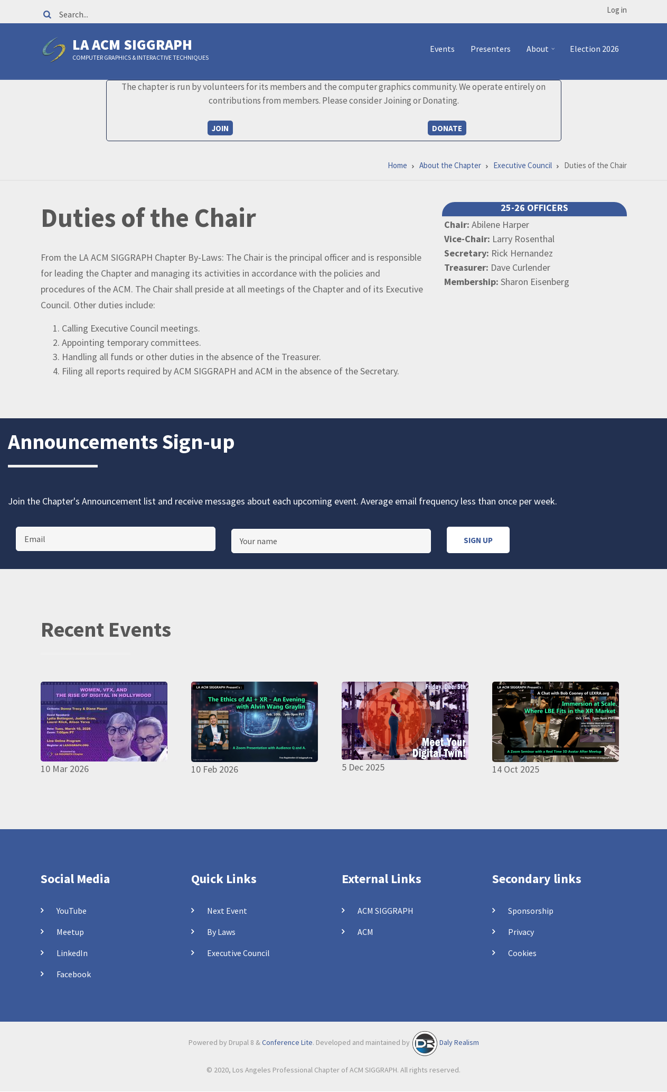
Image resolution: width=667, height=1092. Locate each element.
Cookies (522, 953)
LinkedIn (72, 953)
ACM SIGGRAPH (386, 910)
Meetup (70, 931)
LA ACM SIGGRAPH (132, 44)
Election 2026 (594, 48)
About (542, 52)
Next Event (227, 910)
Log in (617, 10)
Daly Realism (459, 1042)
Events (442, 48)
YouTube (72, 910)
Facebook (74, 974)
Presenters (491, 48)
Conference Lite (287, 1042)
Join (220, 128)
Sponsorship (530, 910)
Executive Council (238, 953)
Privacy (521, 931)
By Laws (221, 931)
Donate (447, 128)
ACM (365, 931)
